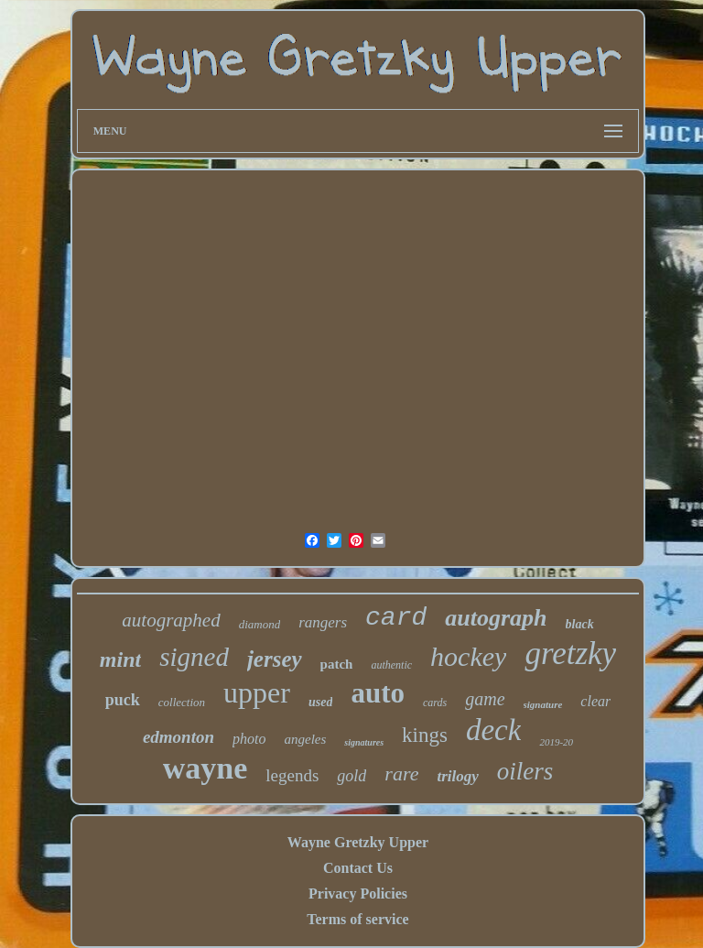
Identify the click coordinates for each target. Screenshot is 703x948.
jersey (274, 659)
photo (249, 738)
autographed (171, 620)
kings (425, 735)
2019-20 (556, 741)
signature (543, 704)
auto (378, 693)
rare (401, 773)
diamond (260, 624)
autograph (495, 618)
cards (435, 702)
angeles (305, 739)
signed (194, 656)
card (396, 618)
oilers (525, 771)
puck (122, 700)
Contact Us (358, 868)
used (320, 702)
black (580, 624)
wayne (205, 768)
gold (351, 776)
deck (493, 730)
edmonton (178, 736)
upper (256, 692)
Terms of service (357, 919)
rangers (322, 622)
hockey (468, 656)
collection (181, 702)
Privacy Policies (357, 893)
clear (595, 701)
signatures (364, 742)
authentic (391, 665)
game (484, 699)
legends (292, 775)
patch (336, 664)
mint (120, 659)
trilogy (457, 776)
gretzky (570, 653)
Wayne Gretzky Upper (357, 842)
